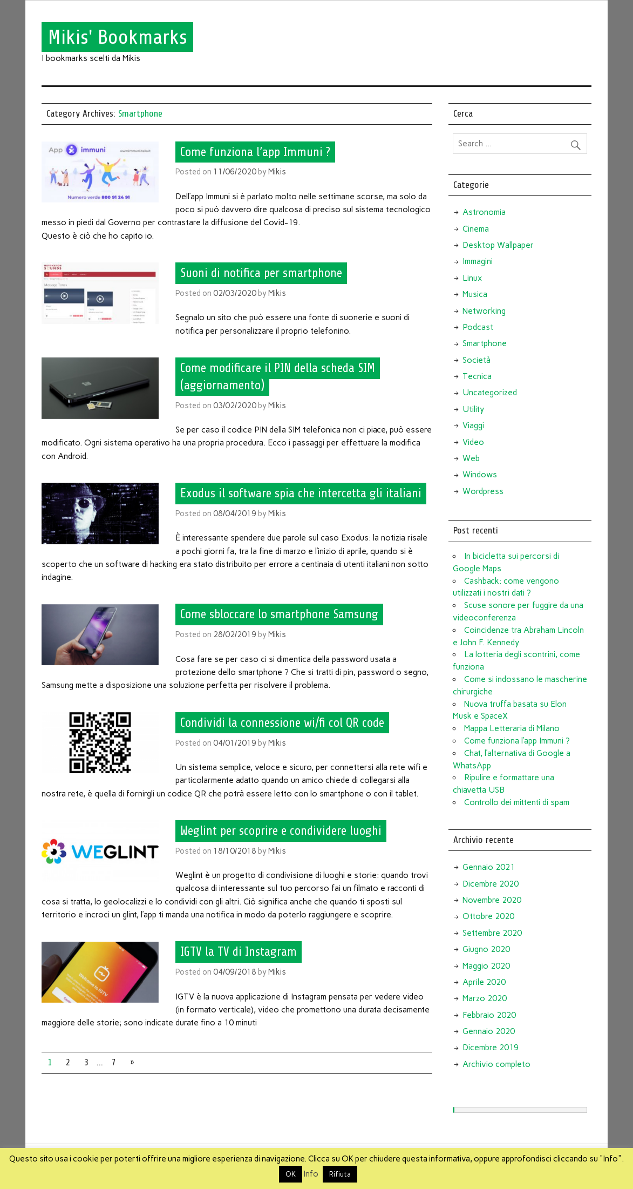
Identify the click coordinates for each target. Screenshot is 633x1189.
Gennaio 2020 (488, 1031)
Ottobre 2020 (488, 916)
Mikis (277, 172)
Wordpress (482, 491)
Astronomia (484, 212)
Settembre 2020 (492, 933)
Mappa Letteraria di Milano (512, 728)
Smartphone (484, 343)
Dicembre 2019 (490, 1047)
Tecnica (477, 376)
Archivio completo (496, 1064)
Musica (474, 294)
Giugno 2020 (486, 949)
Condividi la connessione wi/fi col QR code (282, 723)
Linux (472, 278)
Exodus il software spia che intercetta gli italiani (300, 494)
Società (476, 360)
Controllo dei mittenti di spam (516, 802)
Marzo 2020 (484, 998)
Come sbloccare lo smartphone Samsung (279, 614)
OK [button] (290, 1174)
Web (471, 458)
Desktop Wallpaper (498, 245)
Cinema (475, 229)
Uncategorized (489, 392)
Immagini (477, 261)
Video (473, 442)
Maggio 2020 (486, 966)
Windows (479, 474)
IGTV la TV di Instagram (238, 952)
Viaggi (473, 425)
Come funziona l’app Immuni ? (255, 152)
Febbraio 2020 (489, 1015)
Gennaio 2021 (488, 867)
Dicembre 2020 (490, 884)
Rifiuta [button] (340, 1174)
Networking (484, 311)
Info (311, 1174)
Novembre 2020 (491, 900)
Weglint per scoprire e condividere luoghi (281, 831)
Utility (473, 409)
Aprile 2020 (484, 982)
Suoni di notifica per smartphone (261, 273)
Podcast (477, 327)
